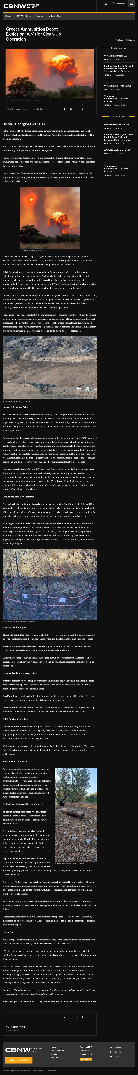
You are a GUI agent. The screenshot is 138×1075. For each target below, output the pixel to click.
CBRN (106, 89)
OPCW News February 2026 (117, 85)
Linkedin (117, 1052)
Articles (119, 40)
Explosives (130, 40)
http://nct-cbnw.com (12, 1030)
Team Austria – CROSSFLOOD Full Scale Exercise (118, 96)
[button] (105, 3)
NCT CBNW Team (15, 1026)
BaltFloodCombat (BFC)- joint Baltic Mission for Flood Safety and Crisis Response (118, 68)
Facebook (118, 1048)
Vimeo (116, 1057)
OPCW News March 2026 (116, 55)
